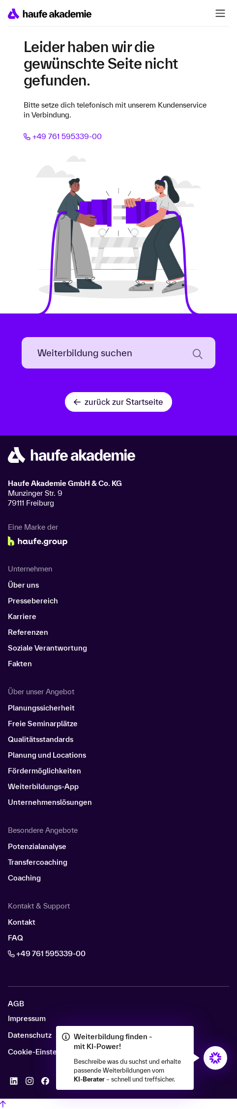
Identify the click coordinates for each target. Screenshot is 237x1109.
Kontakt (21, 922)
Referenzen (28, 632)
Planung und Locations (47, 755)
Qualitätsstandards (40, 739)
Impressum (27, 1018)
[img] (215, 1058)
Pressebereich (33, 601)
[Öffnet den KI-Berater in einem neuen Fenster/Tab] (215, 1058)
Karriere (22, 616)
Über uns (23, 585)
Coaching (24, 878)
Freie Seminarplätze (43, 723)
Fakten (20, 663)
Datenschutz (30, 1035)
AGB (16, 1003)
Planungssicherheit (41, 708)
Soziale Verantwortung (47, 648)
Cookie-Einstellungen (45, 1052)
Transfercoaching (37, 862)
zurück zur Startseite (118, 401)
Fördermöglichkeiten (44, 771)
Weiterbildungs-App (43, 786)
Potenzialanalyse (37, 846)
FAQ (15, 938)
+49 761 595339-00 (63, 136)
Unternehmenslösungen (50, 802)
